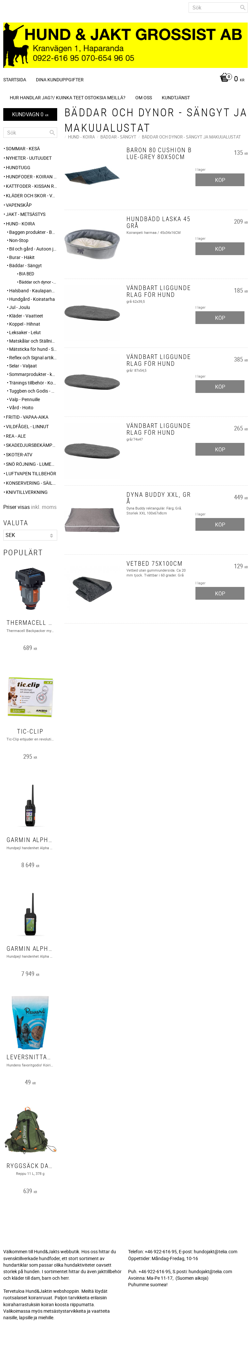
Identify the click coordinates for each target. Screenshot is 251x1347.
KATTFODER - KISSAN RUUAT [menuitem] (31, 186)
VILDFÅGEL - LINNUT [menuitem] (27, 426)
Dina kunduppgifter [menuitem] (60, 79)
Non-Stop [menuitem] (18, 240)
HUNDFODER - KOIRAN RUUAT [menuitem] (31, 176)
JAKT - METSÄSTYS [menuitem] (25, 214)
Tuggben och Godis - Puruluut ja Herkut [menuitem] (33, 391)
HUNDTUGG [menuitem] (18, 167)
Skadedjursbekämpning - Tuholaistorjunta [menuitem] (31, 445)
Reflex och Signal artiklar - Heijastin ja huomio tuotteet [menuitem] (33, 357)
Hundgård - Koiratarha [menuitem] (32, 299)
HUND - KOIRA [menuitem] (20, 223)
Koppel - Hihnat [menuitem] (24, 324)
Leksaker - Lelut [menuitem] (25, 332)
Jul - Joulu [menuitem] (19, 307)
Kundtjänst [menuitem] (176, 97)
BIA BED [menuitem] (26, 274)
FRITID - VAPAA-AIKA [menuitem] (27, 417)
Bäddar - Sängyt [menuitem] (25, 265)
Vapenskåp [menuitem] (19, 205)
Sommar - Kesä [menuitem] (23, 148)
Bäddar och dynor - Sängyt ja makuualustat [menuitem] (38, 282)
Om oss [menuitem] (143, 97)
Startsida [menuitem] (14, 79)
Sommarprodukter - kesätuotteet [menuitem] (33, 374)
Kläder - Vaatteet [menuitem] (26, 316)
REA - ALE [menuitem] (16, 436)
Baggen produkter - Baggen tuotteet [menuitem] (33, 232)
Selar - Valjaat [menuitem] (23, 366)
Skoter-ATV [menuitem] (19, 454)
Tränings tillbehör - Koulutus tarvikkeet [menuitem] (33, 383)
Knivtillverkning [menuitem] (27, 492)
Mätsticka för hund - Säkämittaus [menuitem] (33, 349)
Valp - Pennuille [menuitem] (24, 399)
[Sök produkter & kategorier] (218, 7)
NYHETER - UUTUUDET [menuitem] (29, 158)
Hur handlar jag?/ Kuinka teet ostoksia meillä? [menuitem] (68, 97)
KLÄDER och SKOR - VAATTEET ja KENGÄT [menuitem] (31, 195)
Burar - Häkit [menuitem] (22, 257)
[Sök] (243, 7)
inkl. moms (44, 507)
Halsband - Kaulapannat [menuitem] (33, 290)
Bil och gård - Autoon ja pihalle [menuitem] (33, 249)
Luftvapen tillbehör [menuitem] (31, 473)
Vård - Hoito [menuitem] (21, 407)
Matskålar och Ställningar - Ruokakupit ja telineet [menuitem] (33, 341)
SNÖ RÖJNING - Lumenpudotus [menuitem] (31, 464)
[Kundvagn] (30, 114)
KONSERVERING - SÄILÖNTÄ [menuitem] (31, 483)
